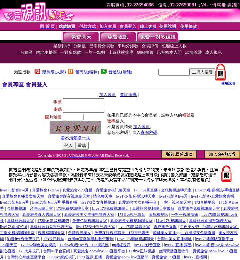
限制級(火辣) (54, 71)
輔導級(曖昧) (87, 71)
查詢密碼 (128, 94)
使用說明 (228, 83)
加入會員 (107, 94)
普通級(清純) (120, 71)
